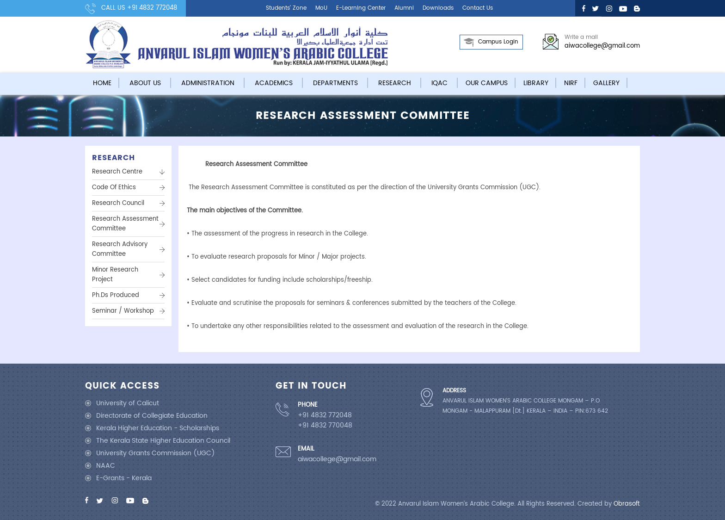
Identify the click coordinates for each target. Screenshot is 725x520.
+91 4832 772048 (152, 8)
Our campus (487, 83)
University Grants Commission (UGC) (155, 453)
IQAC (439, 83)
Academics (274, 83)
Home (102, 83)
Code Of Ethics (114, 187)
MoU (321, 8)
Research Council (118, 203)
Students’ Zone (286, 8)
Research (394, 83)
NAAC (105, 465)
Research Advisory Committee (119, 249)
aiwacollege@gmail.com (602, 46)
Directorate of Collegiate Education (152, 415)
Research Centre (117, 172)
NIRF (571, 83)
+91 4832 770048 (325, 426)
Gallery (606, 83)
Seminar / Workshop (123, 311)
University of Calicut (127, 403)
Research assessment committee (125, 224)
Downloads (438, 8)
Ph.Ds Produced (115, 295)
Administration (207, 83)
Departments (335, 83)
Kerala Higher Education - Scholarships (157, 428)
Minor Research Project (115, 275)
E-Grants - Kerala (124, 478)
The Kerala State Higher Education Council (163, 440)
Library (535, 83)
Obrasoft (627, 504)
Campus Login (498, 41)
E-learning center (361, 8)
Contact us (477, 8)
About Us (145, 83)
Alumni (404, 8)
